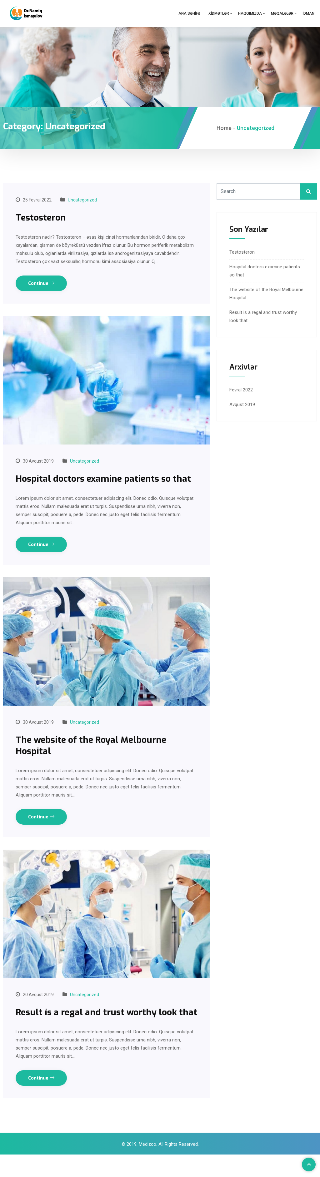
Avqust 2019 (242, 404)
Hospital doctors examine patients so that (98, 484)
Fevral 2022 (241, 390)
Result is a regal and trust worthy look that (101, 1029)
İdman (308, 13)
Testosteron (42, 217)
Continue (41, 283)
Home (224, 128)
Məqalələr (282, 13)
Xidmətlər (218, 13)
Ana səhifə (189, 13)
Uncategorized (82, 199)
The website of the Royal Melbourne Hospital (95, 756)
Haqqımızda (250, 13)
